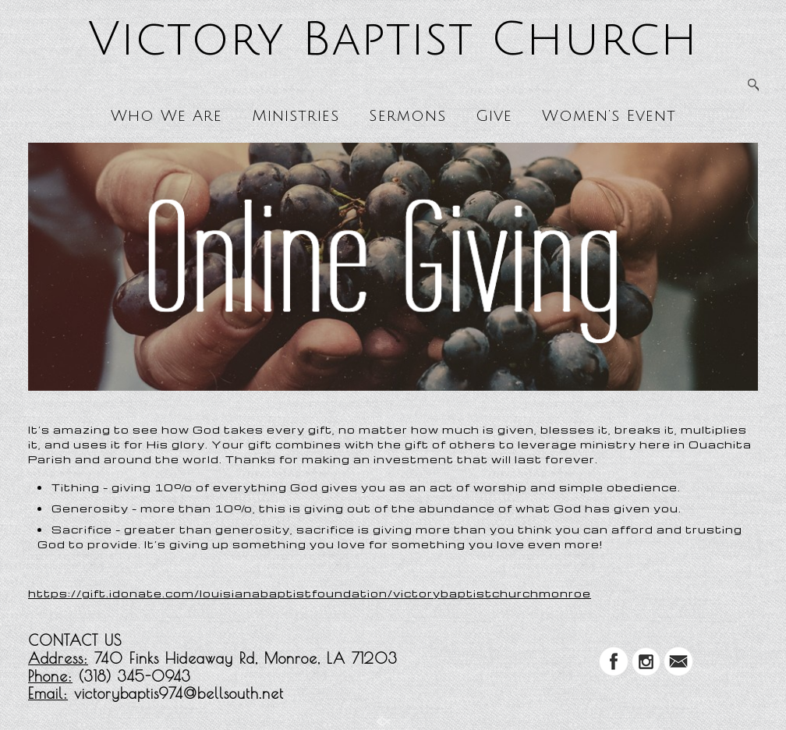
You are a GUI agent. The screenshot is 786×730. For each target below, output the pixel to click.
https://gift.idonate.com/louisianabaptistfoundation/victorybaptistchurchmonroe (309, 593)
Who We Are (166, 116)
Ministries (295, 116)
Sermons (407, 116)
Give (494, 116)
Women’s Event (609, 116)
